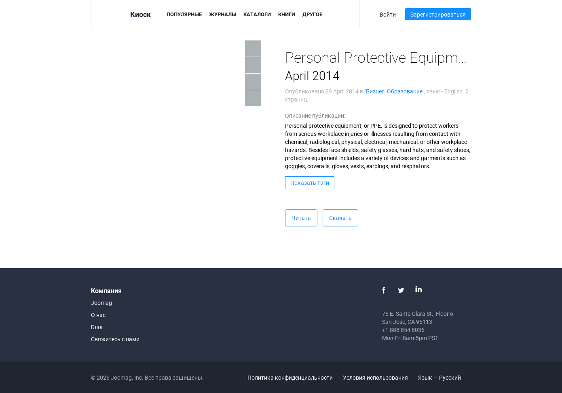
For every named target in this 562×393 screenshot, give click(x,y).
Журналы (222, 14)
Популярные (184, 14)
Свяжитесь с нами (115, 339)
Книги (286, 14)
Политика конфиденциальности (290, 377)
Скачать (340, 218)
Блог (97, 327)
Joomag (101, 302)
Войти (388, 14)
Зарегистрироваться (438, 14)
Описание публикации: (315, 115)
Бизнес (375, 91)
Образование (405, 91)
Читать (301, 218)
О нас (98, 315)
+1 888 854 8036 (403, 330)
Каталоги (257, 14)
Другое (312, 14)
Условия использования (375, 377)
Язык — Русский (444, 377)
